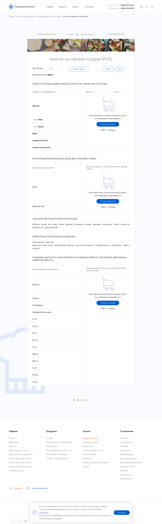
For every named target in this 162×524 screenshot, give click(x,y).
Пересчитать (79, 69)
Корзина (15, 488)
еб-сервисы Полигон (19, 450)
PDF (120, 69)
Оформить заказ (90, 438)
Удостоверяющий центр (20, 466)
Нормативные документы (21, 454)
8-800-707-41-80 (127, 5)
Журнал (12, 446)
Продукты (63, 7)
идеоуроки (52, 446)
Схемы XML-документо (20, 458)
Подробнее (43, 512)
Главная (50, 7)
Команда (124, 446)
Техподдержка (126, 454)
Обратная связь (127, 466)
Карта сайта (125, 479)
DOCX (108, 69)
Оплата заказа (89, 454)
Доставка (87, 458)
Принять (122, 512)
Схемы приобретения (93, 450)
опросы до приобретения (95, 462)
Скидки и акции (90, 442)
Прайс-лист (88, 446)
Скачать (72, 34)
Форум (86, 466)
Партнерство (126, 475)
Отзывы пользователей (57, 458)
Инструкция (88, 34)
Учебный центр (16, 471)
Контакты (124, 438)
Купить (76, 7)
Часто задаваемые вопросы (59, 450)
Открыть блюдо (108, 124)
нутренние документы (131, 462)
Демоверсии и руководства (59, 442)
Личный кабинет (37, 488)
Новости (13, 438)
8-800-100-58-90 (127, 8)
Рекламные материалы (57, 454)
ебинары (13, 442)
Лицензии (125, 450)
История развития (128, 458)
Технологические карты (20, 462)
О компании (89, 7)
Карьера (124, 471)
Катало (49, 438)
